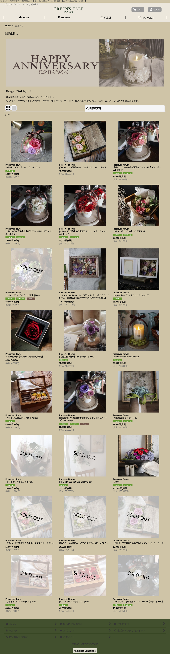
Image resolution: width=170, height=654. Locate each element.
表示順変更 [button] (93, 108)
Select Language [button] (85, 651)
